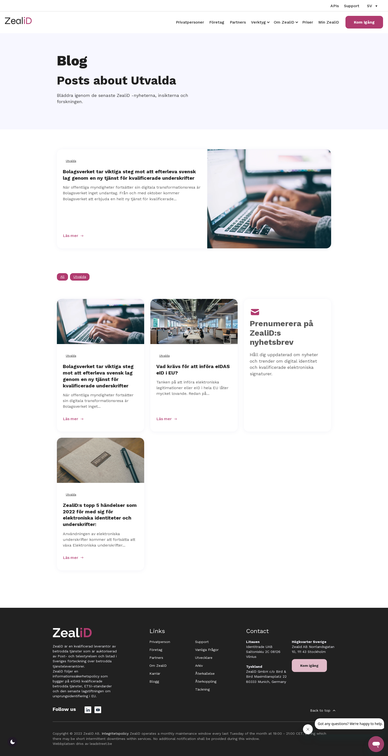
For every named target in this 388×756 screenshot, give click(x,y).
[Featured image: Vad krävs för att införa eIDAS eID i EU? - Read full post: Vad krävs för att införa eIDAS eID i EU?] (194, 321)
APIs (334, 5)
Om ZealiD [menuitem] (158, 666)
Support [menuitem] (202, 642)
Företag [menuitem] (155, 650)
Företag (216, 22)
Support (351, 5)
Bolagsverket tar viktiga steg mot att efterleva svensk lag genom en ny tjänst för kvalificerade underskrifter (129, 175)
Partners (238, 22)
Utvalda (71, 161)
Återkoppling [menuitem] (205, 681)
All (62, 277)
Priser (307, 22)
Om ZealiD (284, 22)
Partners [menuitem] (156, 658)
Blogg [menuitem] (154, 681)
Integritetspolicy (115, 733)
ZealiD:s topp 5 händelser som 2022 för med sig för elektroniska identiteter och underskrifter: (100, 514)
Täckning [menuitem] (202, 689)
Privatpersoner (190, 22)
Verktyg (258, 22)
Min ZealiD (328, 22)
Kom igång (364, 22)
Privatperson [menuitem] (159, 642)
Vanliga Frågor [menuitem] (207, 650)
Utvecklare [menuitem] (203, 658)
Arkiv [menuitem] (199, 666)
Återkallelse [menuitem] (205, 673)
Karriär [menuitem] (154, 673)
